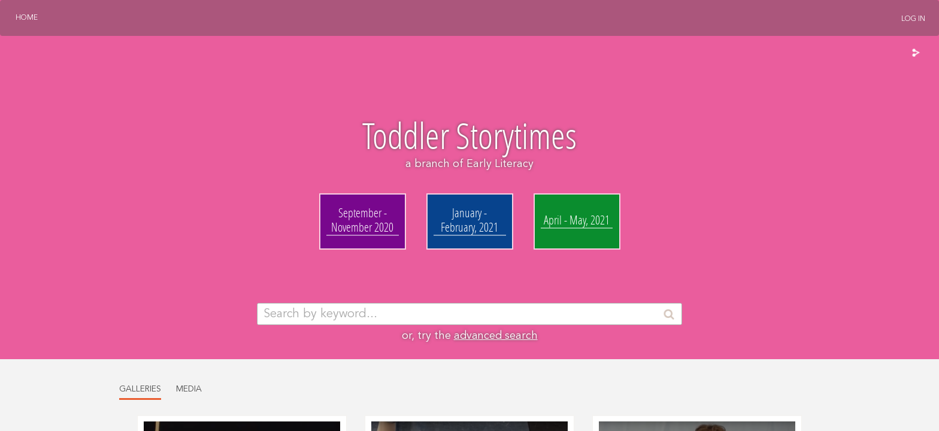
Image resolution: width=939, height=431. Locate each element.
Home (27, 18)
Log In (913, 19)
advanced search (496, 335)
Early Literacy (500, 164)
